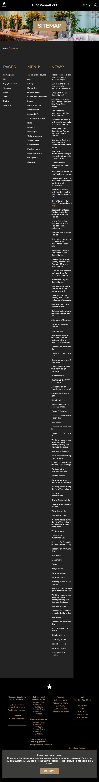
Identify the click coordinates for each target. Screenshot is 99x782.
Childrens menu (34, 136)
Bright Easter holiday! (61, 500)
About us (7, 88)
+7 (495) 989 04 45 (82, 700)
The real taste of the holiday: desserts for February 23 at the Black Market (60, 263)
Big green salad (10, 83)
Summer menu (58, 577)
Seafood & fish (33, 114)
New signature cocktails (58, 653)
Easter (54, 564)
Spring (30, 83)
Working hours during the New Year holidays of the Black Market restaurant (61, 523)
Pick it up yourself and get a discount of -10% (61, 589)
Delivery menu (60, 700)
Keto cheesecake (59, 644)
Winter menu (57, 376)
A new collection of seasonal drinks (60, 405)
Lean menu (56, 560)
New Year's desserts (60, 451)
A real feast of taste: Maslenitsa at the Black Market (60, 252)
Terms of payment (60, 712)
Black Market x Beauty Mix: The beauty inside (61, 172)
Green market (33, 92)
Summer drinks (58, 573)
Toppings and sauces (36, 75)
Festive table (33, 145)
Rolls (29, 123)
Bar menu (60, 706)
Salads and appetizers (37, 97)
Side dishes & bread (36, 118)
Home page (8, 75)
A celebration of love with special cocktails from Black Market (61, 122)
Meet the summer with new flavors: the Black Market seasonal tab (61, 193)
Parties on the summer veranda (59, 470)
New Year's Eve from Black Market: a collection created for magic (61, 143)
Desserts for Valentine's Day (58, 536)
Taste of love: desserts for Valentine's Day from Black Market (61, 273)
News (5, 92)
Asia (29, 79)
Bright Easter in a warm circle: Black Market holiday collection (59, 224)
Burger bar (32, 88)
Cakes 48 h (32, 162)
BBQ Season (57, 568)
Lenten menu (57, 331)
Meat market (33, 110)
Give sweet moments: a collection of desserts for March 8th (61, 242)
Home (4, 48)
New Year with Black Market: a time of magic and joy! (60, 288)
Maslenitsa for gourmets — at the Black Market (60, 113)
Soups (30, 101)
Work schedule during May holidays (61, 456)
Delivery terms (60, 709)
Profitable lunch (34, 153)
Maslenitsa (56, 422)
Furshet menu (33, 149)
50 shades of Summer (61, 320)
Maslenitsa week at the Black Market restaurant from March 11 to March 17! (60, 339)
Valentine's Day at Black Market (59, 281)
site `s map (82, 717)
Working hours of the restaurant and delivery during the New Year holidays (61, 443)
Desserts (31, 127)
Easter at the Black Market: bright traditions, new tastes (61, 86)
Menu (5, 79)
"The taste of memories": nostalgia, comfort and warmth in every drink (61, 154)
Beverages (32, 131)
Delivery (7, 101)
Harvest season (58, 476)
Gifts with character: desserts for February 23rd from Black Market (61, 103)
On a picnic (32, 158)
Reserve (60, 697)
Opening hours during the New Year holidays (61, 463)
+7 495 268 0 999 (16, 718)
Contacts (7, 105)
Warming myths (58, 511)
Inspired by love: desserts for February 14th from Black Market (61, 132)
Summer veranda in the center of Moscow (61, 481)
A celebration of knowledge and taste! (61, 388)
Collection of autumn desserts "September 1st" (61, 313)
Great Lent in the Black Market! (59, 94)
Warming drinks (58, 639)
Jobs (5, 97)
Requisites (82, 705)
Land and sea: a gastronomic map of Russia (60, 165)
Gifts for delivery (58, 400)
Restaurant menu (60, 703)
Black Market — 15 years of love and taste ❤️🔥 (61, 203)
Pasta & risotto (34, 105)
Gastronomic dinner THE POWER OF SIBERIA (60, 369)
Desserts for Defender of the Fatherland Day (61, 543)
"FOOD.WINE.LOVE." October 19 (60, 381)
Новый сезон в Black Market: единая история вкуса (61, 77)
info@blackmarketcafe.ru (39, 744)
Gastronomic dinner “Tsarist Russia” (60, 305)
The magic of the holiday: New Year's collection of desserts (61, 297)
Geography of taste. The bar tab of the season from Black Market (60, 213)
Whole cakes (33, 140)
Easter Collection (59, 411)
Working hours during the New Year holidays (61, 488)
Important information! (57, 494)
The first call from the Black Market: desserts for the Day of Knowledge (61, 181)
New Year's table (58, 515)
